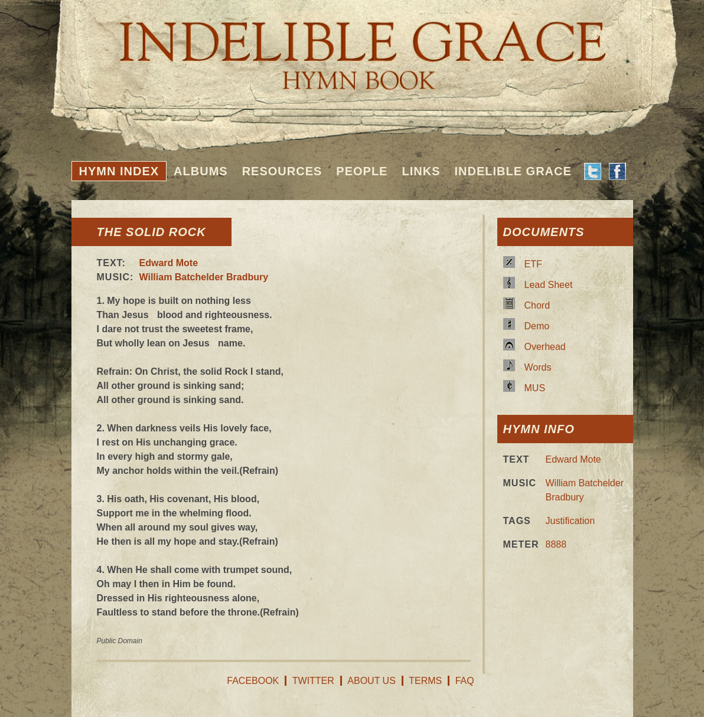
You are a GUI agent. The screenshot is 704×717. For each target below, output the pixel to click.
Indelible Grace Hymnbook (352, 47)
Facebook (253, 681)
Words (538, 367)
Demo (537, 326)
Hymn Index (119, 171)
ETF (533, 264)
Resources (282, 171)
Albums (201, 171)
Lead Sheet (548, 285)
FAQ (464, 681)
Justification (570, 521)
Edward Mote (168, 263)
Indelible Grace (512, 171)
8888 (556, 544)
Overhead (545, 347)
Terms (425, 681)
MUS (535, 388)
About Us (371, 681)
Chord (537, 305)
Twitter (313, 681)
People (361, 171)
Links (421, 171)
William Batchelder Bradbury (204, 277)
